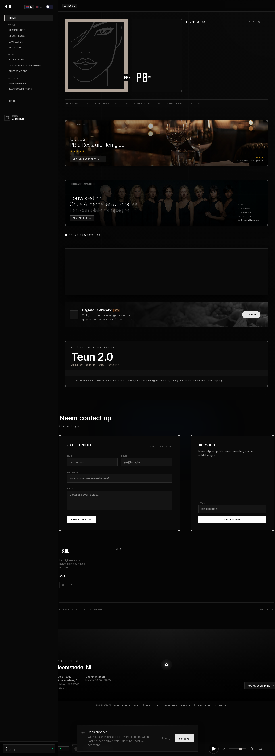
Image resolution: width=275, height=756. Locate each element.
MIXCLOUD (15, 47)
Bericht (71, 489)
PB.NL (8, 7)
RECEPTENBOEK (17, 30)
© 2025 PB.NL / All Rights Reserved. (81, 610)
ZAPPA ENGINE (17, 59)
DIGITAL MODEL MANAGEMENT (26, 65)
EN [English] (39, 7)
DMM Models (187, 705)
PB (143, 78)
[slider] (240, 749)
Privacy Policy (265, 610)
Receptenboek (153, 705)
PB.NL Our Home (122, 705)
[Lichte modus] (49, 7)
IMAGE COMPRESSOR (20, 89)
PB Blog (138, 705)
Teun (234, 705)
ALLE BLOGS (257, 22)
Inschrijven (232, 519)
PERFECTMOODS (18, 71)
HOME (12, 18)
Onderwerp (72, 472)
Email (124, 456)
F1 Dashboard (221, 705)
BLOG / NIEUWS (17, 36)
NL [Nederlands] (29, 7)
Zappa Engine (204, 705)
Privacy (165, 738)
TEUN (12, 101)
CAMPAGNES (16, 41)
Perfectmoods (170, 705)
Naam (69, 456)
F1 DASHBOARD (17, 83)
